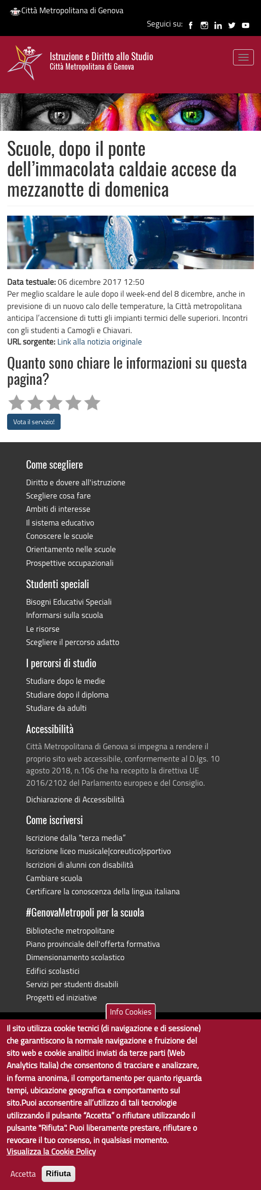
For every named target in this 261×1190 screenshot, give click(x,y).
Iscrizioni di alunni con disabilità (80, 864)
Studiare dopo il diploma (67, 694)
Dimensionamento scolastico (75, 957)
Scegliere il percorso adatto (72, 641)
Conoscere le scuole (59, 535)
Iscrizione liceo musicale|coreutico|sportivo (98, 850)
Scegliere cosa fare (58, 495)
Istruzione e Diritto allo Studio (101, 61)
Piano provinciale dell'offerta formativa (93, 943)
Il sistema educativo (60, 522)
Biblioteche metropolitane (70, 930)
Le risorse (43, 628)
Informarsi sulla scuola (64, 614)
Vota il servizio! (33, 421)
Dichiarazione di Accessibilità (75, 799)
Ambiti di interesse (58, 508)
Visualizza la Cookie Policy (51, 1161)
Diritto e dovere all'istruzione (76, 482)
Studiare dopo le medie (65, 680)
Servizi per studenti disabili (72, 984)
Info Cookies (131, 1021)
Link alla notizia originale (99, 341)
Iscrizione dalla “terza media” (76, 837)
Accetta (23, 1183)
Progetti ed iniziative (61, 997)
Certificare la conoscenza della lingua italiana (103, 891)
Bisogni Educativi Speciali (69, 601)
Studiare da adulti (56, 707)
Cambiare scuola (54, 877)
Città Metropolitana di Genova (66, 10)
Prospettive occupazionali (70, 562)
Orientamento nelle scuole (71, 549)
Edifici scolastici (53, 970)
